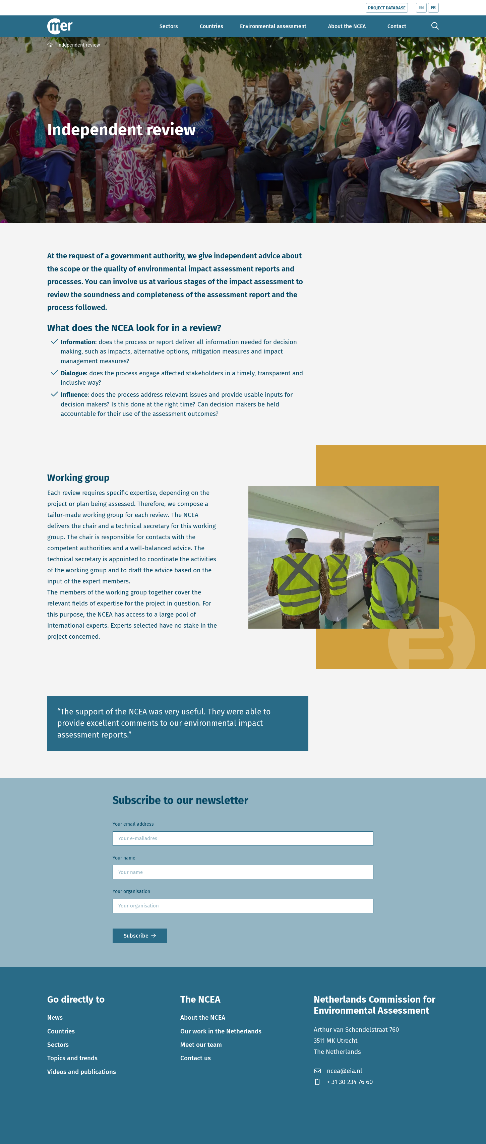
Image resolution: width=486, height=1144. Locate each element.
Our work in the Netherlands (220, 1031)
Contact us (195, 1058)
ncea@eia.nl (338, 1071)
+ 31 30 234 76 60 (343, 1082)
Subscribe (136, 936)
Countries (61, 1031)
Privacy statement (93, 1134)
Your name (124, 858)
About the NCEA (202, 1017)
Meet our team (201, 1044)
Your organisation (131, 891)
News (55, 1017)
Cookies (56, 1134)
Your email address (133, 824)
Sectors (58, 1044)
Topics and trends (72, 1058)
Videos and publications (81, 1072)
